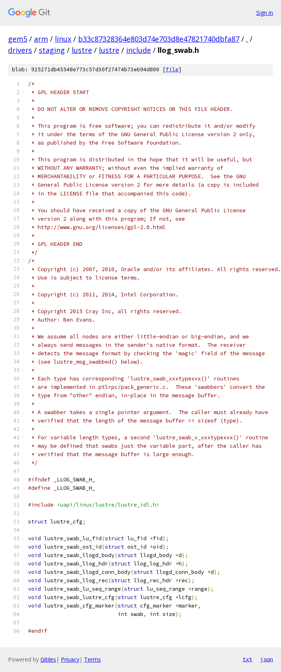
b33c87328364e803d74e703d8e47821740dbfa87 (158, 39)
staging (52, 50)
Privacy (70, 659)
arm (41, 39)
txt (247, 659)
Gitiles (48, 659)
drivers (20, 50)
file (172, 69)
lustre (82, 50)
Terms (92, 659)
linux (63, 39)
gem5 (17, 39)
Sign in (264, 12)
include (138, 50)
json (266, 659)
